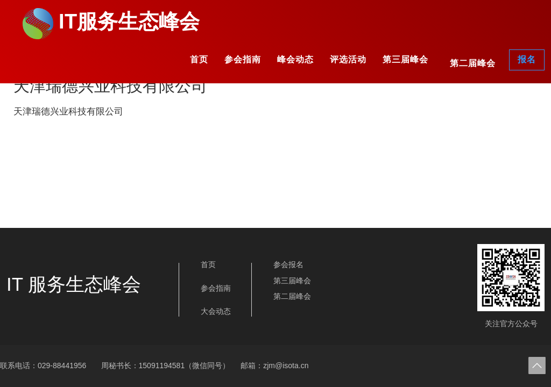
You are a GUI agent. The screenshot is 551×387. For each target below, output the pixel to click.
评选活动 (348, 59)
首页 (199, 59)
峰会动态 (295, 59)
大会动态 (216, 311)
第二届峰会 (473, 63)
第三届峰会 (405, 59)
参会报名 (288, 264)
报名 (527, 59)
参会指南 (242, 59)
